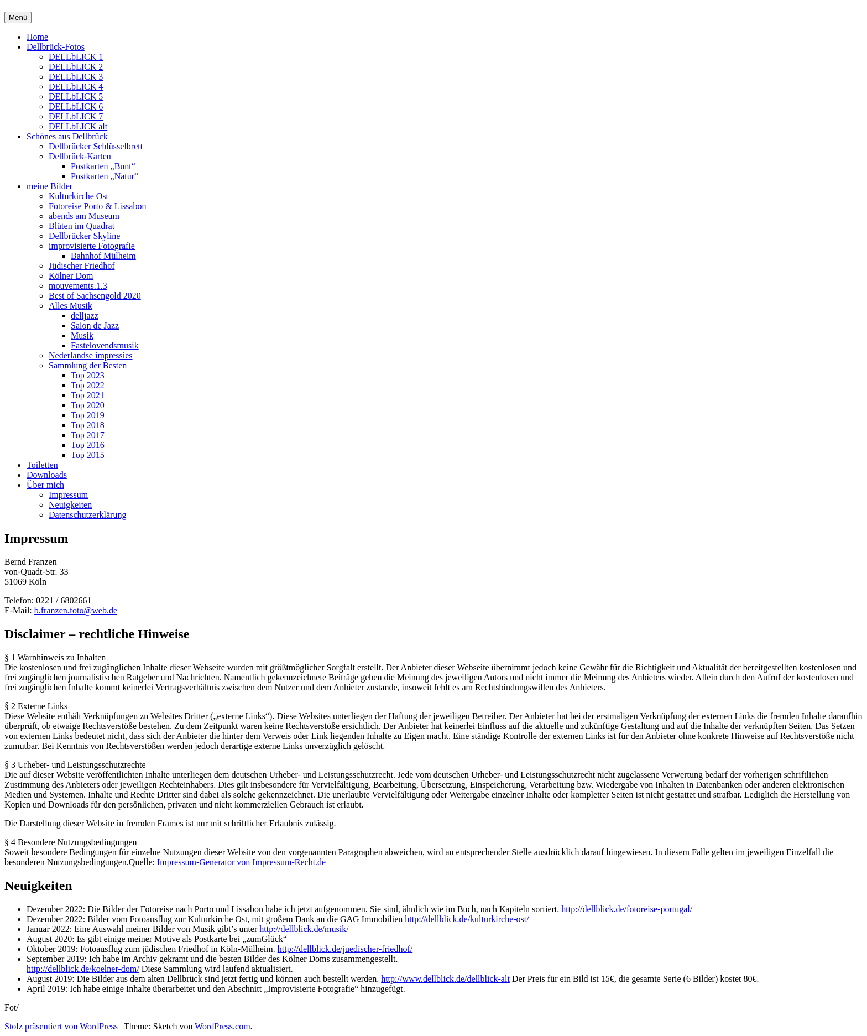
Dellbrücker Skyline (84, 236)
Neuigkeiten (70, 504)
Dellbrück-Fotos (56, 46)
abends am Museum (84, 216)
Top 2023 (88, 375)
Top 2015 (88, 455)
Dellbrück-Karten (80, 156)
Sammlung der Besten (88, 365)
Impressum (68, 494)
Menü (18, 17)
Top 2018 (88, 425)
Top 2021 (88, 395)
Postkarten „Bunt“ (103, 166)
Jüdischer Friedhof (82, 265)
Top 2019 (88, 415)
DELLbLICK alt (78, 126)
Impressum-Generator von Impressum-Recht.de (241, 862)
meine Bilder (49, 186)
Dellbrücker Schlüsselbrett (96, 146)
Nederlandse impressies (91, 355)
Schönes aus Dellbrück (67, 136)
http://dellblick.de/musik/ (303, 929)
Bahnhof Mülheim (103, 256)
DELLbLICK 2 (76, 66)
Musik (82, 335)
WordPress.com (222, 1026)
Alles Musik (70, 305)
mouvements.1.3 (78, 285)
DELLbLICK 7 (76, 116)
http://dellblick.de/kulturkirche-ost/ (467, 919)
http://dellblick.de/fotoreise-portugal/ (626, 909)
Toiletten (42, 465)
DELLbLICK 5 (76, 96)
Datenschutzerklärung (87, 514)
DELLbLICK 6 (76, 106)
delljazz (84, 315)
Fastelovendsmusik (105, 345)
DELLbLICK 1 (76, 56)
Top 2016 (88, 445)
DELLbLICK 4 (76, 86)
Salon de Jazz (95, 325)
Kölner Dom (71, 275)
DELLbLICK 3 (76, 76)
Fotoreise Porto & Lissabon (97, 206)
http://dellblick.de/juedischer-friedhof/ (345, 949)
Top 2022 (88, 385)
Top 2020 (88, 405)
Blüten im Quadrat (81, 226)
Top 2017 (88, 435)
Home (37, 36)
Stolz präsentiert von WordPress (61, 1026)
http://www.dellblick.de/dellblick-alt (445, 978)
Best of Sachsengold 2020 (95, 295)
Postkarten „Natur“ (104, 176)
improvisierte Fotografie (92, 246)
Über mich (45, 485)
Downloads (47, 475)
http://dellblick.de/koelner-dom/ (83, 968)
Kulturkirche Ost (78, 196)
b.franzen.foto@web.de (75, 610)
